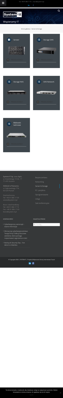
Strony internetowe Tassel (47, 259)
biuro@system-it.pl (38, 2)
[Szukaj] (34, 224)
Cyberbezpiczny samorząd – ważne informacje (14, 225)
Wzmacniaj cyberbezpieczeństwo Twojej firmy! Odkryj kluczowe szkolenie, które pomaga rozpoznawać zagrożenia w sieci (16, 234)
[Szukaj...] (46, 224)
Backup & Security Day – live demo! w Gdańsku (14, 244)
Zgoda (31, 395)
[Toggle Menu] (3, 3)
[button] (16, 59)
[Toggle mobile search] (59, 11)
